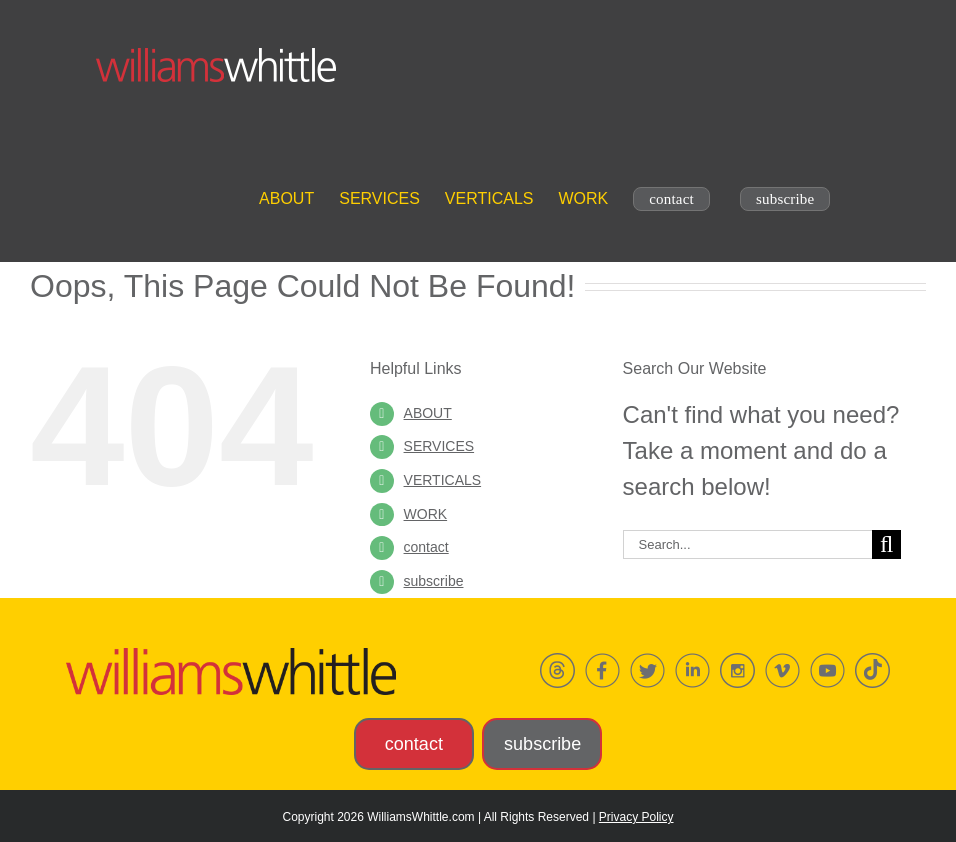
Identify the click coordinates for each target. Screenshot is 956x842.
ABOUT (428, 413)
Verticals (443, 480)
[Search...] (748, 544)
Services (439, 446)
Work (426, 514)
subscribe (434, 581)
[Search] (886, 544)
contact (426, 547)
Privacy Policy (636, 817)
